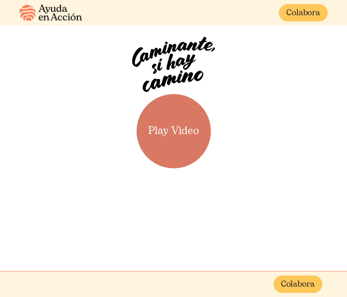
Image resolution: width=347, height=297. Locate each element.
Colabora (303, 13)
